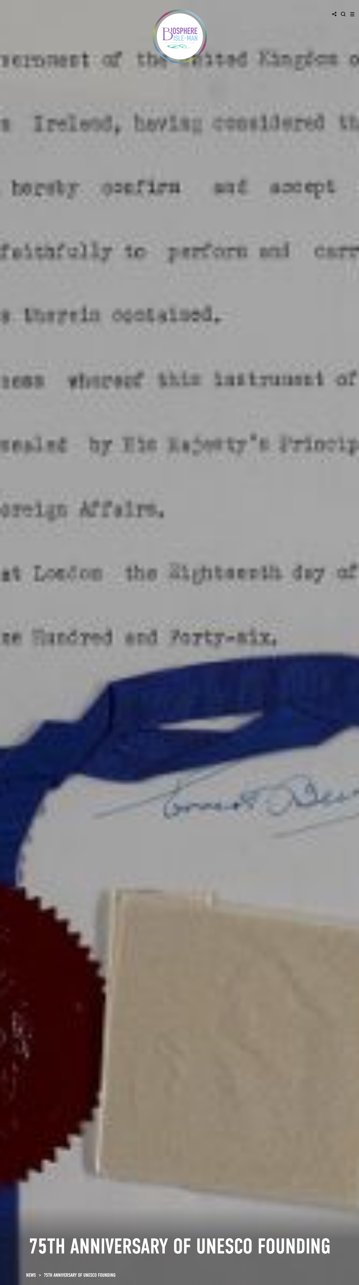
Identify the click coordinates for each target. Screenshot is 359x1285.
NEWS (31, 1275)
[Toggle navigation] (352, 14)
